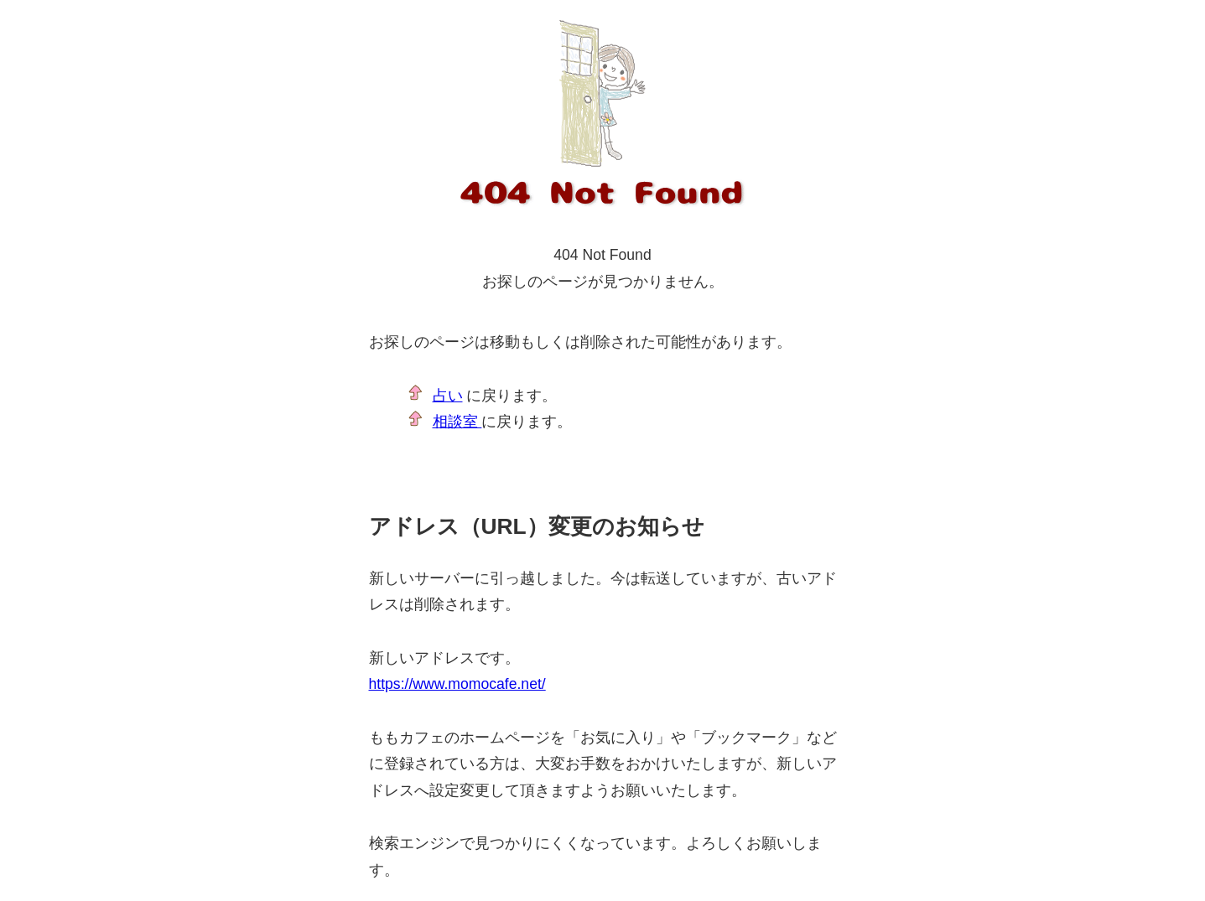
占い (448, 395)
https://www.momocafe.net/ (457, 684)
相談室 (457, 421)
